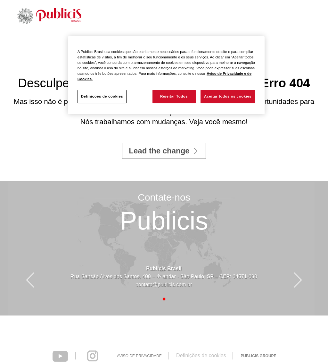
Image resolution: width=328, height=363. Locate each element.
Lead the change (159, 150)
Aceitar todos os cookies (227, 96)
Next (298, 280)
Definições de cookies (201, 355)
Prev (29, 280)
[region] (166, 75)
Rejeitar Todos (174, 96)
